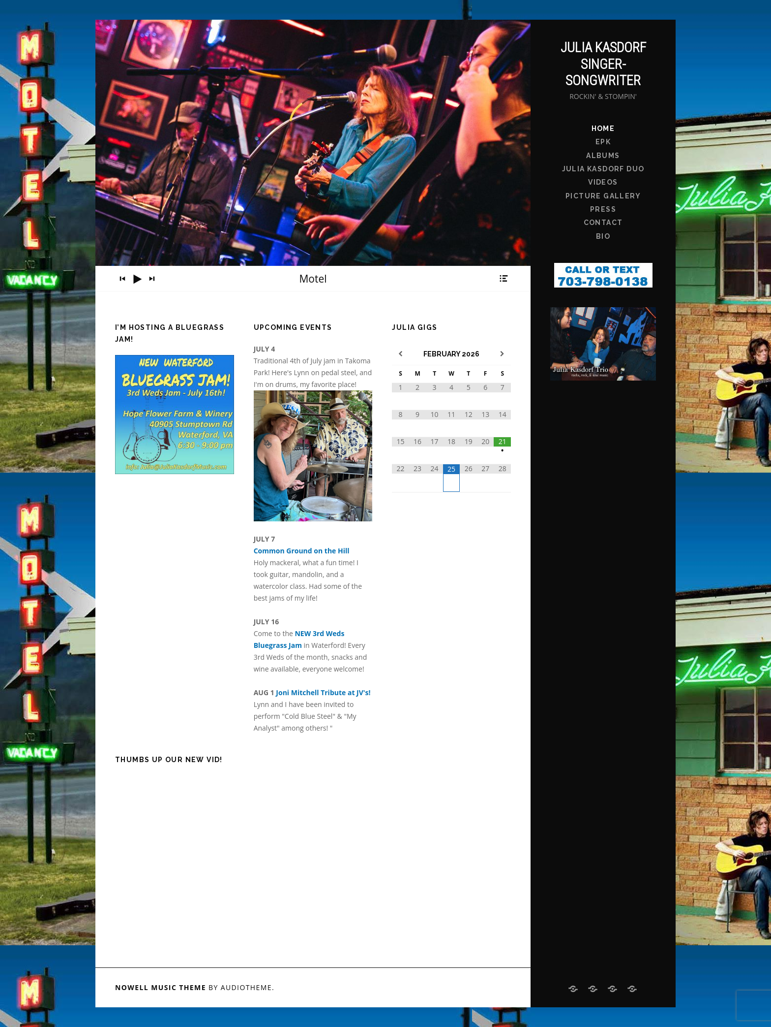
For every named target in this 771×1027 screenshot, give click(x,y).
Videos (603, 182)
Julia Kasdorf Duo (603, 169)
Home (603, 128)
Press (603, 209)
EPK (603, 142)
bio (603, 236)
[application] (313, 278)
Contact (603, 222)
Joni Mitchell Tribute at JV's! (323, 692)
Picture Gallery (603, 196)
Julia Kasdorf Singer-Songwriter (603, 64)
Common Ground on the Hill (302, 550)
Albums (603, 156)
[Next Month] (502, 354)
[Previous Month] (400, 354)
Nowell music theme (160, 987)
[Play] (137, 279)
